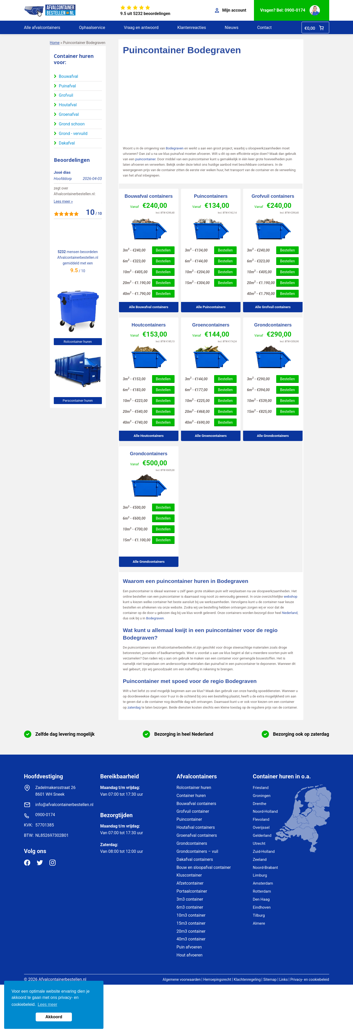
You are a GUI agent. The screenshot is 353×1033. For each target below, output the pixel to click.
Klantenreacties (191, 27)
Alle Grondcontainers (273, 436)
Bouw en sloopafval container (204, 867)
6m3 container (190, 907)
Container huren (191, 795)
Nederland (290, 613)
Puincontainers (211, 196)
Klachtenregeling (247, 979)
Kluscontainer (189, 875)
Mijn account (230, 10)
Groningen (262, 795)
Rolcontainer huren (78, 342)
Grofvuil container (193, 811)
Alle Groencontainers (211, 436)
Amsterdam (263, 883)
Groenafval (69, 114)
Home (55, 43)
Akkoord (54, 1017)
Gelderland (262, 835)
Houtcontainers (149, 325)
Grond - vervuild (73, 133)
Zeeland (260, 859)
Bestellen (163, 250)
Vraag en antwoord (141, 27)
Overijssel (261, 827)
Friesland (261, 787)
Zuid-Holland (264, 851)
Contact (264, 27)
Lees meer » (63, 230)
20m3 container (191, 931)
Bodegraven (174, 148)
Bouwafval (68, 76)
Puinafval (67, 85)
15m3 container (191, 923)
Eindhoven (262, 907)
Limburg (260, 875)
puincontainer (145, 159)
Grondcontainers (273, 325)
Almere (259, 923)
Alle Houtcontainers (149, 436)
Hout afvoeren (190, 955)
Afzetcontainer (190, 883)
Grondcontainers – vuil (197, 851)
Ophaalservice (92, 27)
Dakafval (67, 143)
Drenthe (259, 803)
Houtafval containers (196, 827)
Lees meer (47, 1004)
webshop (290, 596)
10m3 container (191, 915)
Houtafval (68, 104)
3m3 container (190, 899)
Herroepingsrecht (217, 979)
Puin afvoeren (189, 947)
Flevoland (261, 819)
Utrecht (259, 843)
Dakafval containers (195, 859)
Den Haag (261, 899)
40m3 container (191, 939)
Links (283, 979)
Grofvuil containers (273, 196)
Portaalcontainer (192, 891)
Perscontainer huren (78, 400)
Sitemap (269, 979)
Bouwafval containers (149, 196)
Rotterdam (262, 891)
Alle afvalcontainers (42, 27)
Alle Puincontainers (211, 307)
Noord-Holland (265, 811)
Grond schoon (72, 123)
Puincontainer (189, 819)
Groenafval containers (197, 835)
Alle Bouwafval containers (148, 307)
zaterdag (134, 707)
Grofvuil (66, 95)
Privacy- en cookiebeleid (309, 979)
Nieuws (231, 27)
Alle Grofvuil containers (273, 307)
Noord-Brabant (265, 867)
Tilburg (259, 915)
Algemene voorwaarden (182, 979)
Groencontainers (210, 325)
